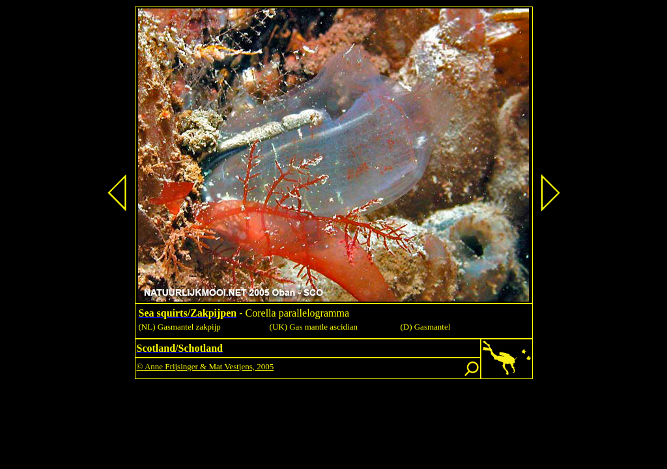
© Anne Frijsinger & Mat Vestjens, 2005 (205, 366)
